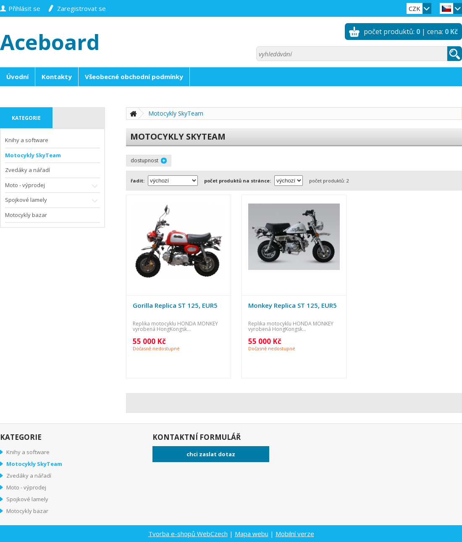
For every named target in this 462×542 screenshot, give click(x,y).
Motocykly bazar (26, 215)
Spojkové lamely (52, 201)
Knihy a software (26, 140)
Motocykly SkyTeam (33, 155)
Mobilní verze (295, 533)
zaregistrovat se (81, 8)
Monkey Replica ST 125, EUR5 (292, 305)
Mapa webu (251, 533)
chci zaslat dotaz (210, 454)
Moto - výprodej (52, 186)
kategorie (26, 118)
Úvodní (17, 76)
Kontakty (57, 76)
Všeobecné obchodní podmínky (134, 76)
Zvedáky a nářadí (27, 170)
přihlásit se (24, 8)
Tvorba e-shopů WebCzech (188, 533)
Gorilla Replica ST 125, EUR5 (175, 305)
